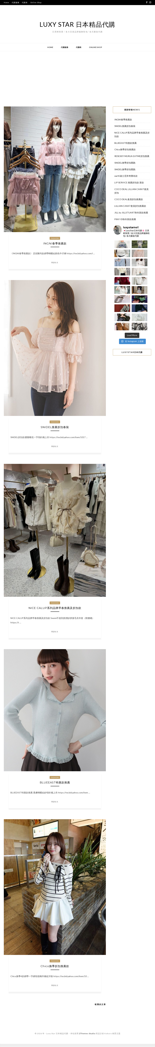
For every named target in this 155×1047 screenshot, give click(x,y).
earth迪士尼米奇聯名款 (126, 175)
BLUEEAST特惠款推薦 (55, 785)
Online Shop (36, 2)
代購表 (24, 2)
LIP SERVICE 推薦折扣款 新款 (129, 182)
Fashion (55, 238)
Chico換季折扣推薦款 (54, 969)
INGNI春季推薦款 (55, 244)
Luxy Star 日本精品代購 (77, 24)
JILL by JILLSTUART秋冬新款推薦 (131, 212)
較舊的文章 (100, 1007)
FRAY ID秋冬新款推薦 (125, 219)
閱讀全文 (54, 263)
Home (6, 2)
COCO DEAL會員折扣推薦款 (128, 199)
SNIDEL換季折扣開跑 (124, 162)
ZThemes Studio (87, 1037)
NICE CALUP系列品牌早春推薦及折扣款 (55, 610)
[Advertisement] (77, 76)
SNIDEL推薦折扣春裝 (54, 428)
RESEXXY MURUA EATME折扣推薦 (131, 156)
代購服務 (15, 2)
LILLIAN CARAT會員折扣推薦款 (130, 206)
